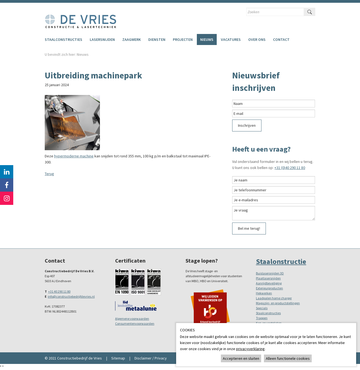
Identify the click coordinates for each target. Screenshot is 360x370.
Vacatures (231, 39)
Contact (281, 39)
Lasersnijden (102, 39)
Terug (49, 173)
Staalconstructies (63, 39)
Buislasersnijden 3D (270, 273)
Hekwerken (264, 293)
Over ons (257, 39)
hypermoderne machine (74, 156)
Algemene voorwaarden (132, 318)
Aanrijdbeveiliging (269, 283)
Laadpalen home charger (274, 298)
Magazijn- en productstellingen (278, 303)
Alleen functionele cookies (288, 358)
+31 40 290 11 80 (59, 291)
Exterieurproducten (269, 288)
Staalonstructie (281, 261)
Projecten (183, 39)
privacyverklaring (250, 348)
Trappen (262, 318)
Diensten (156, 39)
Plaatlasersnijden (268, 278)
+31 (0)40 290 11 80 (289, 167)
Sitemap (118, 358)
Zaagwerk (131, 39)
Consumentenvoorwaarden (134, 323)
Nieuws (206, 39)
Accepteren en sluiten (241, 358)
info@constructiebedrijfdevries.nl (71, 296)
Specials (262, 308)
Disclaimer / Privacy (150, 358)
